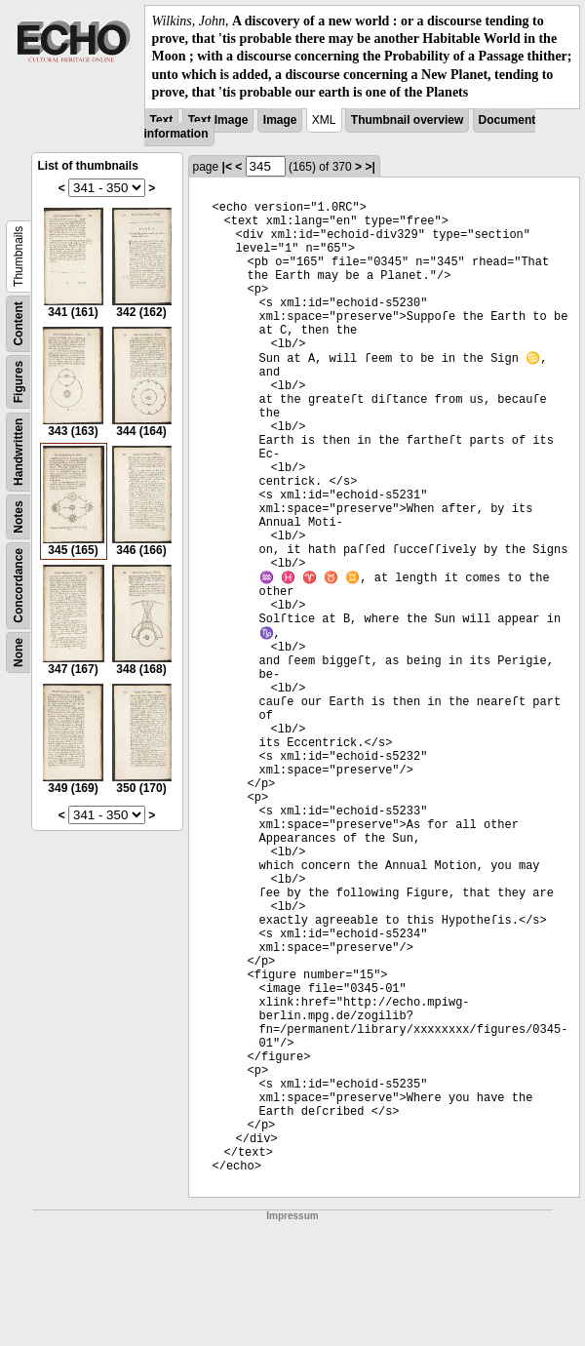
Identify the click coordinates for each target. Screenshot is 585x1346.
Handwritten (18, 452)
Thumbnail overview (407, 120)
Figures (18, 382)
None (18, 652)
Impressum (292, 1215)
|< (227, 167)
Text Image (218, 120)
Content (18, 323)
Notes (18, 516)
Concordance (18, 585)
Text (162, 120)
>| (369, 167)
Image (280, 120)
